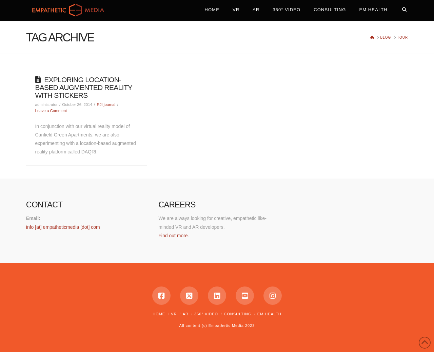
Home (159, 314)
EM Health (269, 314)
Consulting (237, 314)
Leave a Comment (51, 111)
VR (174, 314)
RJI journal (106, 105)
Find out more (173, 235)
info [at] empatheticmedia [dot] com (63, 227)
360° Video (206, 314)
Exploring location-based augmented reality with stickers (83, 87)
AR (186, 314)
